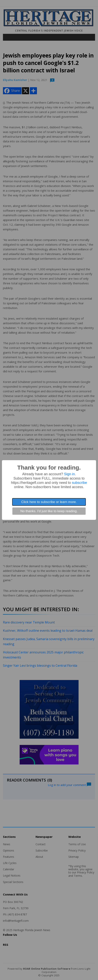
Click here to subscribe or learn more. (49, 502)
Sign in (69, 474)
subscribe (79, 483)
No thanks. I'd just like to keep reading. (49, 511)
